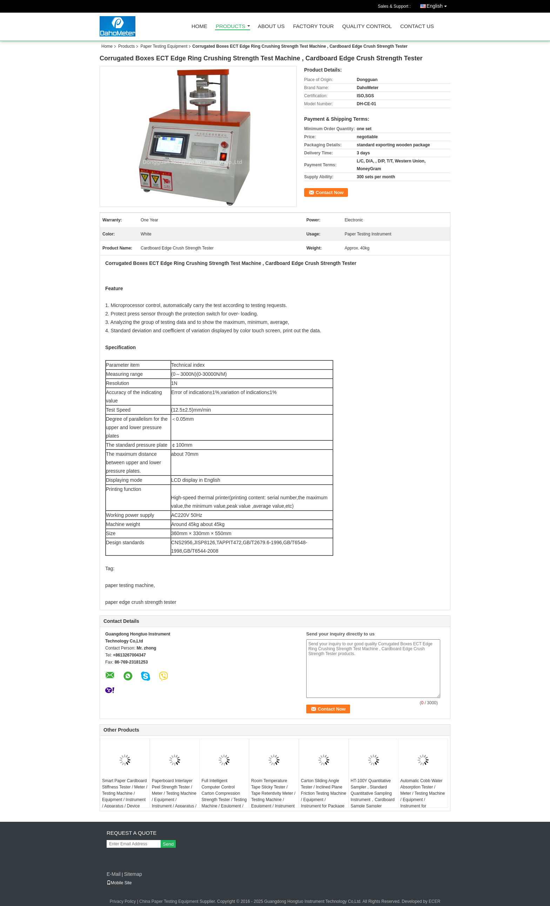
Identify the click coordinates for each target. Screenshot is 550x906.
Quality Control (367, 26)
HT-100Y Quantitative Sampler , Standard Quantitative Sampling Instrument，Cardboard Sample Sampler (373, 793)
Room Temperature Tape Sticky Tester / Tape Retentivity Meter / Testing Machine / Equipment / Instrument (273, 793)
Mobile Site (119, 882)
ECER (434, 901)
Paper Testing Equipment (163, 46)
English (438, 5)
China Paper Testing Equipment (169, 901)
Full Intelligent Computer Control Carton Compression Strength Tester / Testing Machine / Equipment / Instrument (224, 796)
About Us (271, 26)
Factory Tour (313, 26)
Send (168, 844)
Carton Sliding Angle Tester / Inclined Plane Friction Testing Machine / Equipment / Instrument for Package (323, 793)
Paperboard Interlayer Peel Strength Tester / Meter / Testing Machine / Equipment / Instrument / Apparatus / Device (174, 796)
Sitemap (133, 874)
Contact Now (329, 192)
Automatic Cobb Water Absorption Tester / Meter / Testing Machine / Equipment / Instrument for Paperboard (422, 796)
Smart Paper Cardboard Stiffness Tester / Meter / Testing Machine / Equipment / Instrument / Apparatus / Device (124, 793)
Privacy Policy (123, 901)
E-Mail (114, 874)
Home (199, 26)
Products (230, 26)
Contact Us (417, 26)
